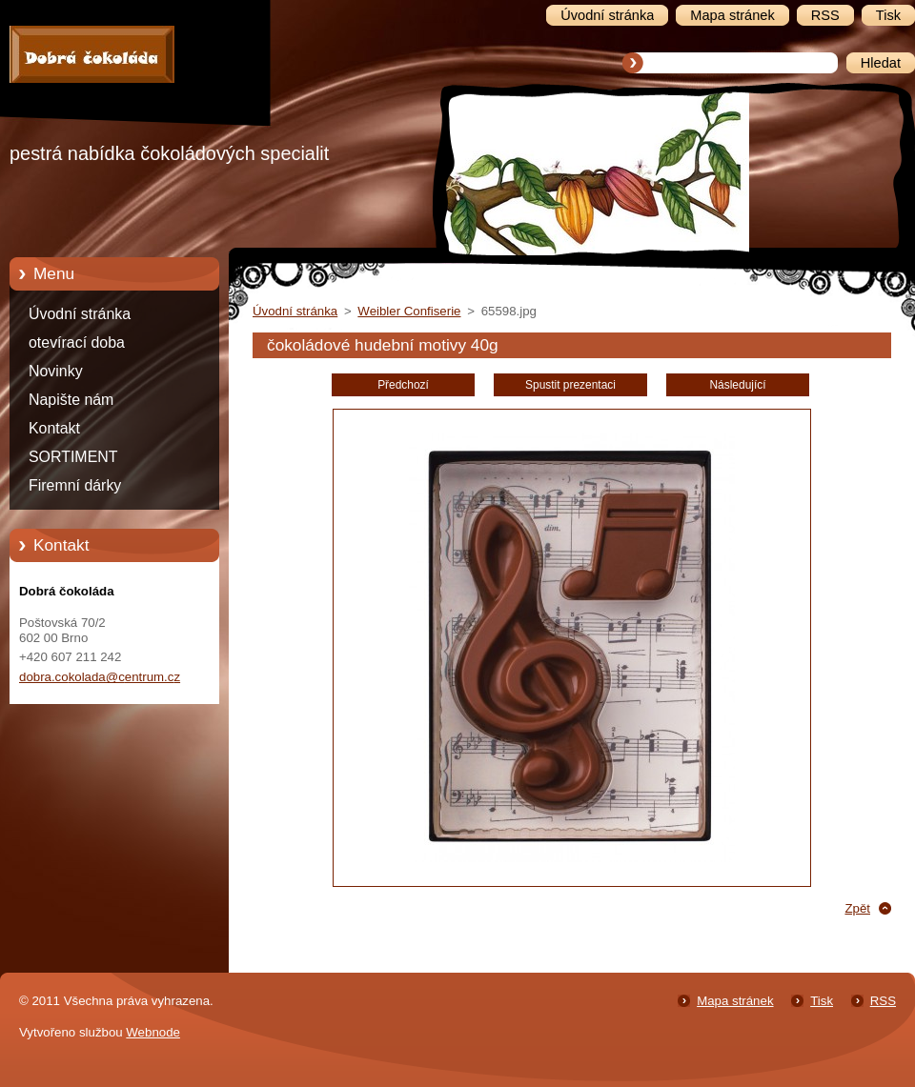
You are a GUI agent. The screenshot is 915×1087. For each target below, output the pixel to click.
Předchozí (403, 385)
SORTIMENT (73, 457)
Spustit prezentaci (570, 385)
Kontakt (54, 428)
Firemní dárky (75, 485)
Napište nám (71, 400)
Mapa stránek (735, 1001)
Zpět (857, 908)
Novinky (56, 371)
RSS (883, 1001)
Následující (737, 385)
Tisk (821, 1001)
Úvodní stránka (80, 314)
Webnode (153, 1032)
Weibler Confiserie (408, 311)
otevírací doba (77, 342)
